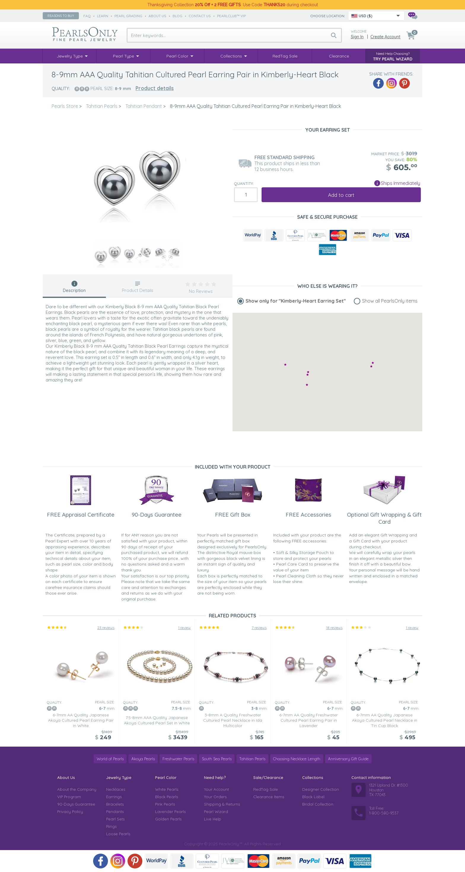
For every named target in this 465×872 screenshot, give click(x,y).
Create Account (385, 36)
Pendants (115, 811)
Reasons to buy (60, 16)
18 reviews (334, 627)
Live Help (212, 819)
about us (157, 16)
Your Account (216, 789)
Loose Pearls (118, 833)
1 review (184, 627)
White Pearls (166, 789)
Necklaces (115, 789)
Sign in (357, 36)
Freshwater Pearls (178, 758)
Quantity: (244, 183)
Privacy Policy (70, 811)
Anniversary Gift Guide (348, 758)
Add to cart (341, 195)
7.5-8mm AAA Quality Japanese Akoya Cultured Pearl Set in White (157, 720)
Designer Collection (320, 789)
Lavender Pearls (170, 811)
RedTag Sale (265, 789)
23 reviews (105, 627)
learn (102, 16)
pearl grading (128, 16)
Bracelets (115, 804)
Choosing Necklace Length (296, 758)
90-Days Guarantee (76, 804)
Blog (177, 16)
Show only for (296, 301)
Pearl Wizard (216, 811)
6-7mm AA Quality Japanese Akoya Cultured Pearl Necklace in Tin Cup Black (384, 720)
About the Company (76, 789)
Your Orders (215, 796)
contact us (200, 16)
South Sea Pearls (217, 758)
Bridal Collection (317, 804)
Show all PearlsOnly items (390, 301)
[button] (307, 384)
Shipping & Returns (222, 804)
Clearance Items (268, 796)
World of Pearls (110, 758)
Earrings (114, 796)
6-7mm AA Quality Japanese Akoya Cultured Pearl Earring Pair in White (81, 720)
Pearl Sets (115, 819)
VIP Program (69, 796)
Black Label (313, 796)
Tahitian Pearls (252, 758)
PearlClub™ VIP (231, 16)
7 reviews (259, 627)
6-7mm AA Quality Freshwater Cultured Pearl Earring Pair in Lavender (308, 720)
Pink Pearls (165, 804)
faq (87, 16)
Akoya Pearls (143, 758)
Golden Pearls (168, 819)
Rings (111, 826)
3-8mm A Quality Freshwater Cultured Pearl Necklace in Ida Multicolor (232, 720)
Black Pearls (166, 796)
